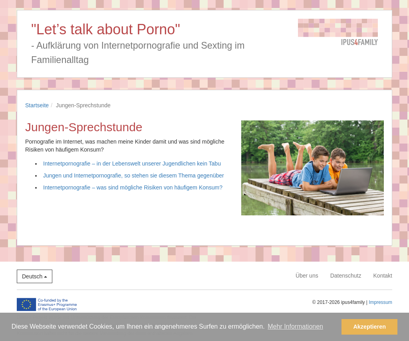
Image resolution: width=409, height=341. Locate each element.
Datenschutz (345, 275)
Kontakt (382, 275)
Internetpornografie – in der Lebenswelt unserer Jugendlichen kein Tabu (132, 163)
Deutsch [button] (34, 276)
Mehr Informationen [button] (295, 326)
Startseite (37, 105)
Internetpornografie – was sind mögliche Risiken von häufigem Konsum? (132, 187)
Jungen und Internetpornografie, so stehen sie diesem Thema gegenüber (133, 175)
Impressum (380, 302)
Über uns (307, 275)
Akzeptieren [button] (369, 326)
